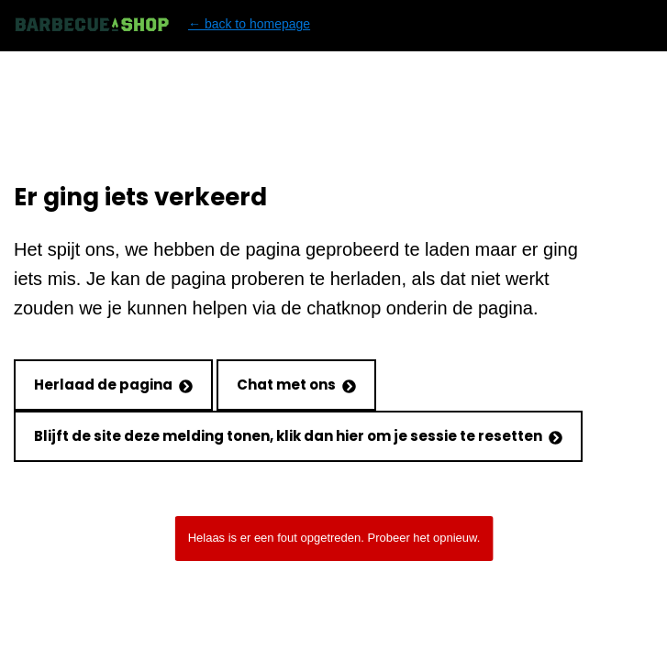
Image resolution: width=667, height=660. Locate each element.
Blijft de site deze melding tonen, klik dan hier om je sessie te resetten (298, 436)
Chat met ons (296, 384)
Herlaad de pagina (113, 384)
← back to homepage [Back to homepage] (162, 24)
